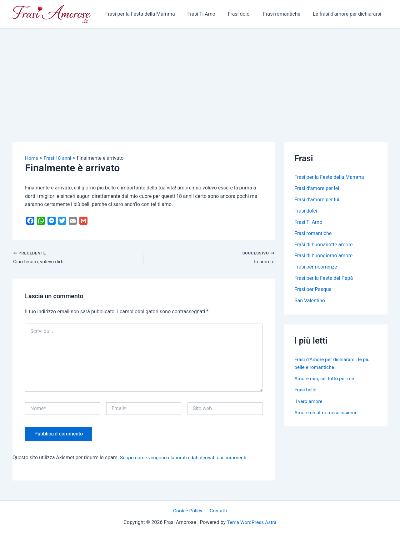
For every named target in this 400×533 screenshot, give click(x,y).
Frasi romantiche (285, 14)
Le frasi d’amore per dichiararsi (348, 14)
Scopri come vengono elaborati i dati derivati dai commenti (185, 457)
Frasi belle (305, 390)
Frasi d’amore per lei (316, 188)
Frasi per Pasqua (313, 290)
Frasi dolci (245, 14)
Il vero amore (308, 401)
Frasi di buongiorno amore (323, 256)
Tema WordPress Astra (251, 522)
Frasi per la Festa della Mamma (151, 14)
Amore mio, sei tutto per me (325, 378)
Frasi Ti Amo (210, 14)
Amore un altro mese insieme (326, 412)
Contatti (218, 511)
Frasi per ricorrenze (315, 267)
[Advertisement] (200, 75)
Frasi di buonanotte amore (323, 245)
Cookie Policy (189, 511)
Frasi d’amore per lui (316, 200)
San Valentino (309, 301)
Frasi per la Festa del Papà (323, 278)
